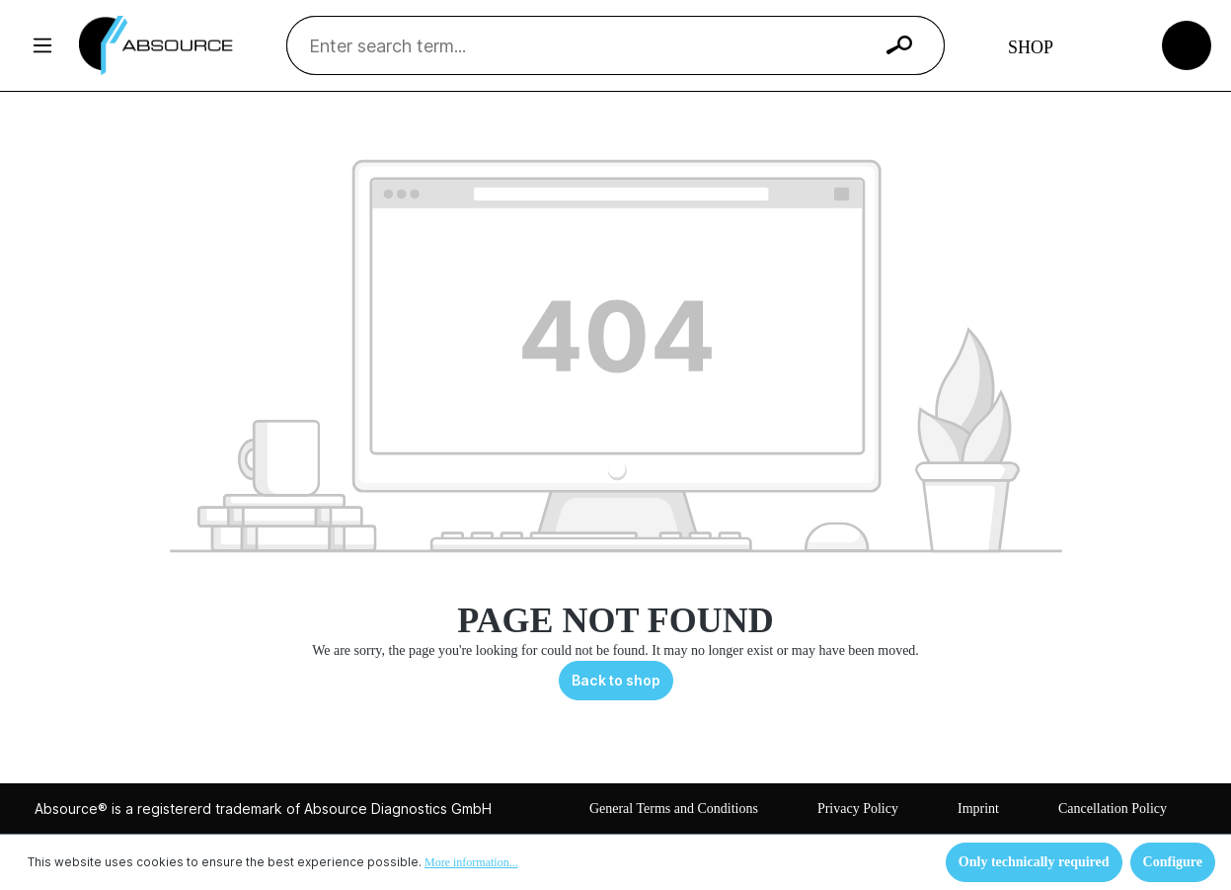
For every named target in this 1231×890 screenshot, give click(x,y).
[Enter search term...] (591, 45)
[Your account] (1112, 45)
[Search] (899, 45)
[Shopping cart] (1187, 44)
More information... (471, 862)
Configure (1172, 861)
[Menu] (42, 45)
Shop (1030, 47)
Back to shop (616, 680)
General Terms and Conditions (673, 808)
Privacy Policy (857, 808)
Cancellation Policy (1112, 808)
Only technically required (1034, 861)
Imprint (978, 808)
